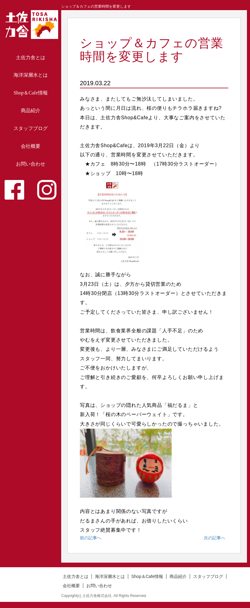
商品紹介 (30, 110)
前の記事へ (90, 537)
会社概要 (30, 146)
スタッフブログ (30, 128)
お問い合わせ (30, 163)
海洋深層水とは (30, 75)
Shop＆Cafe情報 (30, 92)
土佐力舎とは (30, 57)
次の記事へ (214, 537)
